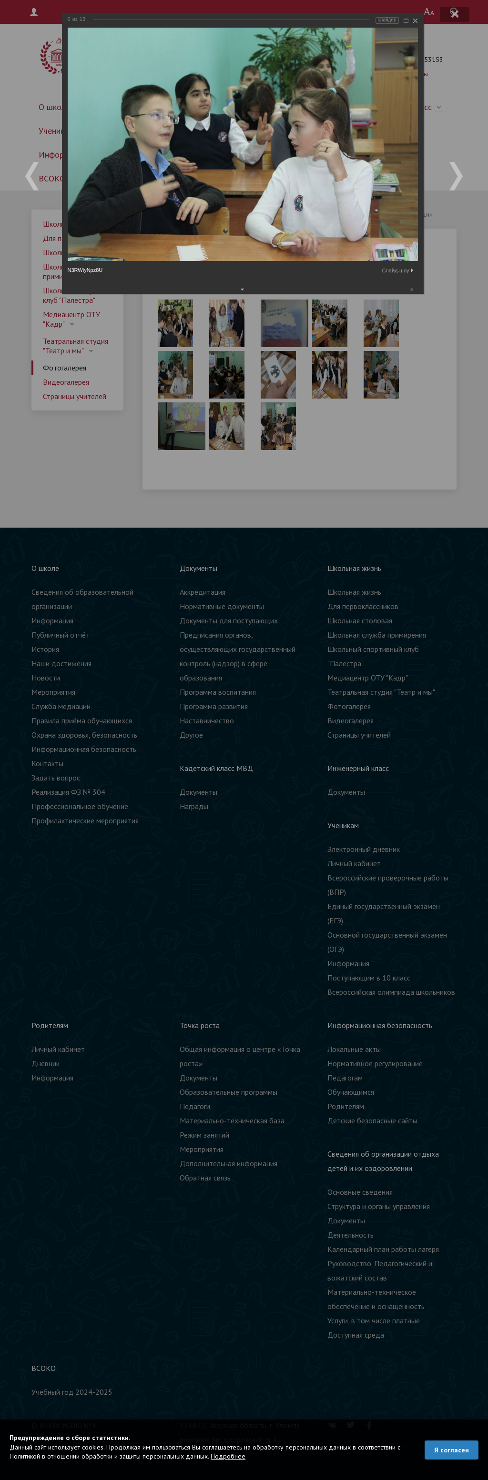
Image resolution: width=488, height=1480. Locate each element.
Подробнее (228, 1456)
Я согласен (451, 1450)
